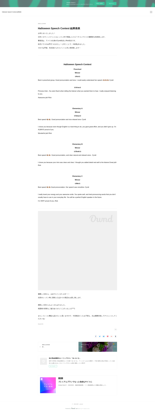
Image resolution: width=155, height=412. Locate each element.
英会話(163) (40, 324)
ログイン (111, 3)
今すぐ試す (99, 3)
